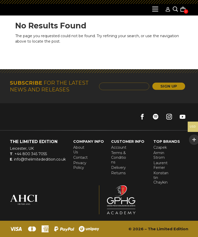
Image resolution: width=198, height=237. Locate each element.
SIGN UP (166, 86)
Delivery (118, 167)
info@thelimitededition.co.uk (39, 159)
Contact (80, 157)
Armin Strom (159, 155)
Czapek (160, 147)
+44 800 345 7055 (30, 154)
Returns (118, 173)
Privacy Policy (79, 165)
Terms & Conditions (118, 157)
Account (118, 147)
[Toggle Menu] (156, 8)
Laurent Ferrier (160, 165)
